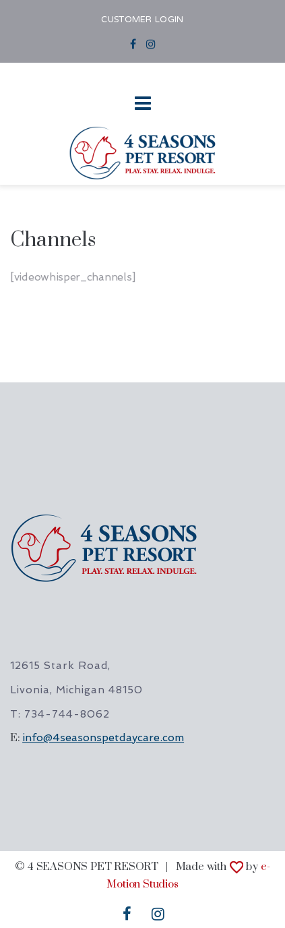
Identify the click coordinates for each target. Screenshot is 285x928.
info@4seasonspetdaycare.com (103, 737)
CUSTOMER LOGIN (142, 20)
